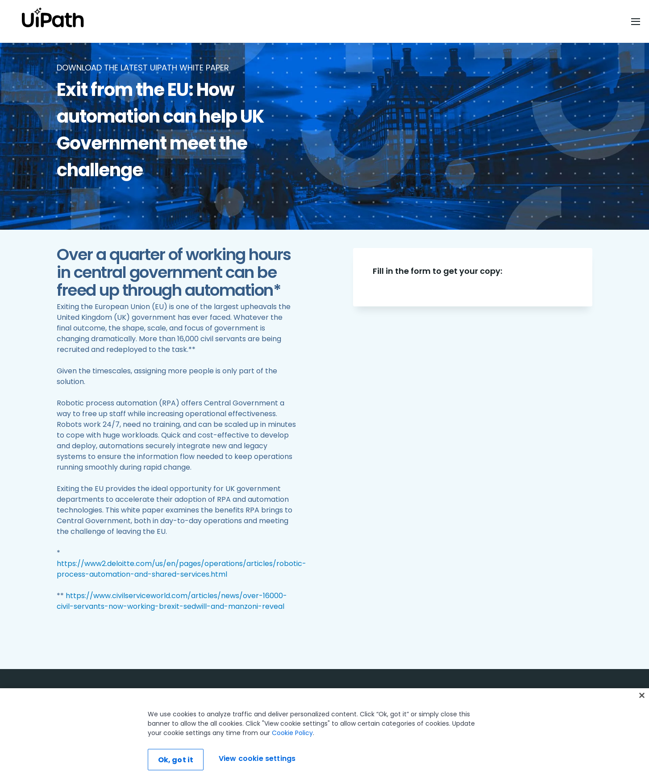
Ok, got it (176, 760)
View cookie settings (257, 758)
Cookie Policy (292, 732)
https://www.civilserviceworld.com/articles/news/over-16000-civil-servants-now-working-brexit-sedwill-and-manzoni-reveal (172, 601)
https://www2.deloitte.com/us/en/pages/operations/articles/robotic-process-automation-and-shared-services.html (181, 568)
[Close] (642, 695)
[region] (324, 734)
